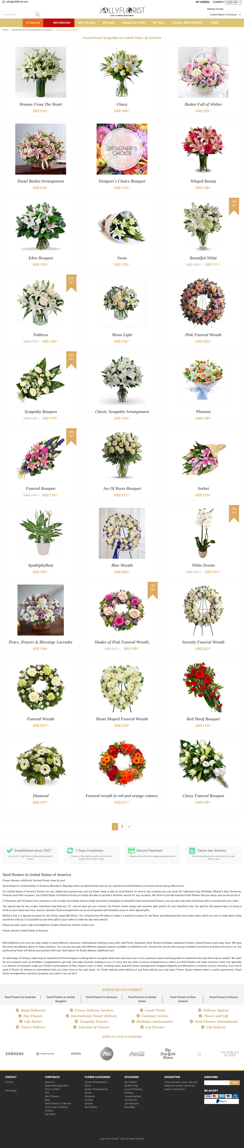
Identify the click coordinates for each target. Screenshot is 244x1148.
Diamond (41, 795)
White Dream (203, 565)
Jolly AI (33, 22)
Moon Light (122, 334)
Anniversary (131, 1099)
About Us (50, 1081)
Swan (122, 258)
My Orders (203, 2)
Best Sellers (86, 22)
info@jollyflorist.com (15, 1)
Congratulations (134, 22)
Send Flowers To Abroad (57, 1103)
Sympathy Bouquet (40, 411)
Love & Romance (133, 1088)
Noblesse (40, 334)
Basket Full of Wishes (203, 104)
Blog (47, 1099)
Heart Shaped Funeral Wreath (122, 719)
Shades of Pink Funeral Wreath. (122, 642)
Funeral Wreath (40, 719)
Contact (9, 1081)
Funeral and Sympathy (187, 22)
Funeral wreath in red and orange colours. (122, 798)
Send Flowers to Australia (20, 996)
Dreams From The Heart (40, 104)
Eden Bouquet (41, 258)
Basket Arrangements (96, 1088)
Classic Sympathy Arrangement (122, 411)
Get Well (159, 22)
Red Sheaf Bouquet (203, 719)
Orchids (89, 1099)
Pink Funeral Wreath (203, 334)
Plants (88, 1092)
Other (214, 22)
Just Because (132, 1103)
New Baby (130, 1106)
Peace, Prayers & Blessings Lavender (40, 642)
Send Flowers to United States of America (32, 30)
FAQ (47, 1092)
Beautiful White (203, 258)
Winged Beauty (203, 181)
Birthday (109, 22)
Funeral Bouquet (41, 488)
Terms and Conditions (56, 1106)
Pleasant (203, 411)
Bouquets (90, 1096)
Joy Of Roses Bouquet (122, 488)
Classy (122, 104)
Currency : (219, 2)
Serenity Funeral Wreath (203, 642)
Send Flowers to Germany (101, 996)
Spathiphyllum (40, 565)
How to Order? (52, 1088)
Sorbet (203, 488)
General (89, 1103)
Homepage (11, 1090)
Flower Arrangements (96, 1081)
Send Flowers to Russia (223, 996)
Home (5, 30)
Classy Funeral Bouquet (203, 795)
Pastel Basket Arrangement (40, 181)
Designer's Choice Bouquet (122, 181)
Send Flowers (52, 1096)
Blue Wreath (122, 565)
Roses (88, 1085)
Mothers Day (62, 22)
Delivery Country (215, 9)
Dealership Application (57, 1085)
